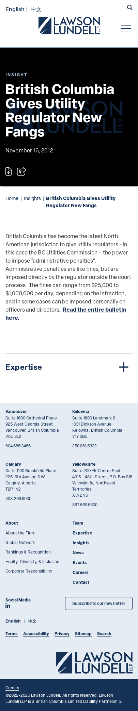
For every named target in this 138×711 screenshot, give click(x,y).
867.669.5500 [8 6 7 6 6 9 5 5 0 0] (84, 504)
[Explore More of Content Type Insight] (16, 75)
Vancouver (16, 411)
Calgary (13, 464)
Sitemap (83, 633)
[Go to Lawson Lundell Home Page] (69, 25)
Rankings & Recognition (28, 552)
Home (11, 198)
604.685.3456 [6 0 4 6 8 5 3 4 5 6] (18, 445)
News (78, 553)
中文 (36, 9)
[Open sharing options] (21, 171)
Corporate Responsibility (28, 571)
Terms (11, 633)
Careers (81, 572)
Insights (32, 198)
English (15, 9)
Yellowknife (83, 464)
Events (80, 562)
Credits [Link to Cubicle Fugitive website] (12, 687)
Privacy (62, 633)
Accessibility (36, 633)
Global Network (20, 542)
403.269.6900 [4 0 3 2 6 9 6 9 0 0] (18, 498)
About (11, 523)
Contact (81, 582)
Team (78, 523)
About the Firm (19, 532)
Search (104, 633)
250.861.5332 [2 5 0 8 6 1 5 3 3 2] (84, 445)
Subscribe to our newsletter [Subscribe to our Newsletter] (98, 603)
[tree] (69, 367)
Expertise (82, 533)
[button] (130, 8)
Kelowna (80, 411)
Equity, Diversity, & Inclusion (32, 561)
